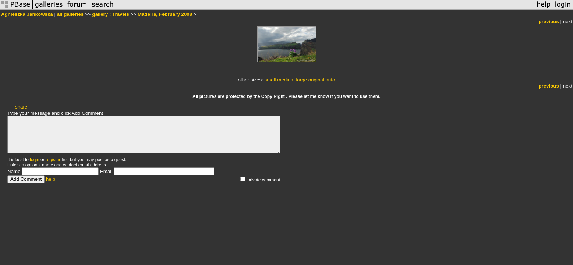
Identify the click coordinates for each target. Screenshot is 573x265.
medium (285, 79)
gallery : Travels (110, 14)
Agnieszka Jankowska (27, 14)
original (316, 79)
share (21, 107)
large (301, 79)
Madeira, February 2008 (165, 14)
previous (548, 21)
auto (330, 79)
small (270, 79)
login (34, 159)
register (53, 159)
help (50, 179)
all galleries (70, 14)
